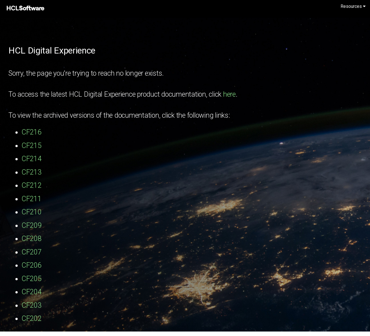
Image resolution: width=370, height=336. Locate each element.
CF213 (31, 172)
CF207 (31, 252)
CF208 (31, 239)
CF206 (31, 265)
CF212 (31, 185)
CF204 (31, 292)
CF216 (31, 132)
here (229, 94)
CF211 (31, 199)
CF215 (31, 146)
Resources (353, 6)
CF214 (31, 159)
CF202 (31, 318)
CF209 (31, 225)
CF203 (31, 305)
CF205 (31, 279)
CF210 (31, 212)
